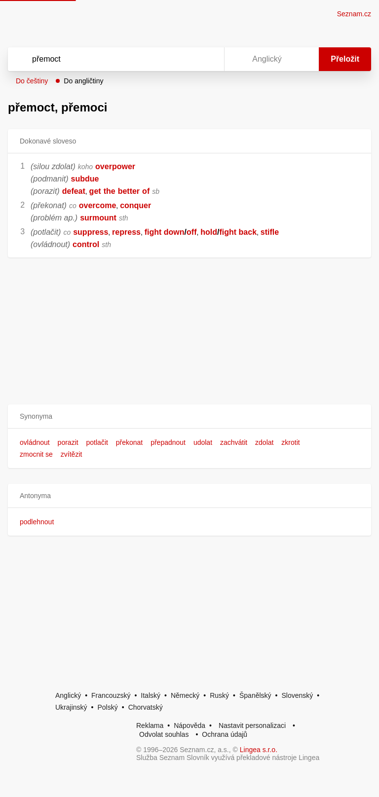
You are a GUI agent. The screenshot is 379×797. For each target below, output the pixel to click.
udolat (202, 442)
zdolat (264, 442)
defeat (73, 191)
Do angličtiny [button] (83, 81)
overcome (97, 205)
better (129, 191)
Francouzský (110, 695)
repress (126, 232)
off (191, 232)
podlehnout (37, 522)
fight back (238, 232)
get (95, 191)
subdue (85, 179)
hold (208, 232)
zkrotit (290, 442)
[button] (189, 416)
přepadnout (168, 442)
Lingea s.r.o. (258, 750)
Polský (107, 707)
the (109, 191)
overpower (115, 166)
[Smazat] (185, 59)
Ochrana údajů (224, 734)
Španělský (255, 695)
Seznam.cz (354, 14)
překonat (129, 442)
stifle (270, 232)
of (146, 191)
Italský (150, 695)
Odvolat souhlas (164, 734)
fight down (165, 232)
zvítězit (71, 454)
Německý (185, 695)
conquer (135, 205)
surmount (98, 218)
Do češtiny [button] (32, 81)
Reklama (149, 725)
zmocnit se (36, 454)
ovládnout (35, 442)
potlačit (97, 442)
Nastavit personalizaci (252, 725)
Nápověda (189, 725)
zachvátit (233, 442)
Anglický (68, 695)
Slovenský (297, 695)
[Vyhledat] (103, 59)
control (86, 244)
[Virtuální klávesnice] (207, 59)
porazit (68, 442)
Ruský (219, 695)
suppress (90, 232)
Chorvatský (145, 707)
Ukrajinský (71, 707)
